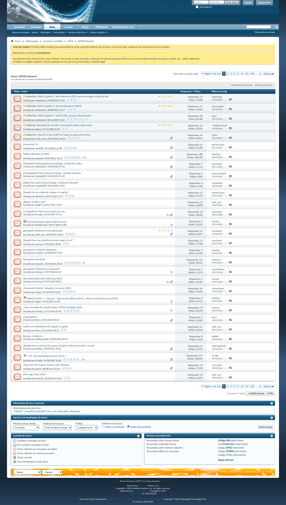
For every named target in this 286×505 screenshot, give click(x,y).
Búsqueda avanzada (265, 32)
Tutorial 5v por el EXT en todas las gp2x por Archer (63, 134)
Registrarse (264, 2)
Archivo (224, 471)
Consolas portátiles (53, 41)
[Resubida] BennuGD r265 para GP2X (42, 278)
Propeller (29, 411)
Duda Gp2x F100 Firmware (53, 221)
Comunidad (58, 32)
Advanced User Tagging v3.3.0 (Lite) (123, 499)
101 (253, 73)
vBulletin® (142, 485)
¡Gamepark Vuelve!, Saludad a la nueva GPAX (47, 288)
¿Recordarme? (204, 7)
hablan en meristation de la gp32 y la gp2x (45, 326)
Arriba (271, 393)
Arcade (69, 27)
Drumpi (39, 214)
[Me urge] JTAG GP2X (34, 374)
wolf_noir (40, 234)
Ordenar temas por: (53, 423)
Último (269, 73)
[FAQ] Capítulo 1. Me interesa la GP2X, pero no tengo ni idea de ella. (73, 96)
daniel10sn (40, 166)
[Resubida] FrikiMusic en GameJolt (41, 268)
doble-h (39, 204)
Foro (52, 27)
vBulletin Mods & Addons (151, 499)
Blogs (85, 27)
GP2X (70, 41)
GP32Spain (101, 27)
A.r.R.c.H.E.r (41, 138)
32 (83, 359)
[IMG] (229, 447)
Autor (24, 91)
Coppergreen (30, 316)
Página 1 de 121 (212, 73)
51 (247, 73)
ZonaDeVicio (211, 471)
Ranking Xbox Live (123, 27)
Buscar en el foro (262, 85)
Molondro (75, 411)
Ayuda (248, 2)
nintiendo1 (40, 100)
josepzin (39, 158)
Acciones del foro (76, 32)
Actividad (19, 27)
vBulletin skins (135, 493)
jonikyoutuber (42, 339)
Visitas (197, 91)
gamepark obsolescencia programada (42, 230)
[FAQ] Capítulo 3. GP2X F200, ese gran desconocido (64, 115)
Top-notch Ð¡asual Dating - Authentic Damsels (54, 182)
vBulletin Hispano (141, 491)
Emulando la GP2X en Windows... (40, 249)
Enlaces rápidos (97, 32)
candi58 (39, 148)
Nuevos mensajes (20, 32)
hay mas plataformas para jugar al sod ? (53, 240)
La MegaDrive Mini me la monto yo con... (44, 211)
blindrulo (39, 196)
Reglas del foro (226, 459)
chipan (38, 292)
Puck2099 (40, 411)
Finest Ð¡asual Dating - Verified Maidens (60, 173)
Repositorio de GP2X (34, 259)
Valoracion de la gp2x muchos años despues (46, 364)
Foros (18, 41)
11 (242, 73)
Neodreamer (41, 224)
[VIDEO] (230, 451)
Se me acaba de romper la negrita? (50, 192)
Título (17, 91)
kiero (37, 319)
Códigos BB (224, 440)
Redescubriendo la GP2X (36, 153)
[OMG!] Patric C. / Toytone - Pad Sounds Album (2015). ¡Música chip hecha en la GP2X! (72, 298)
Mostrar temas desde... (25, 423)
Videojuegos (31, 41)
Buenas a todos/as (33, 335)
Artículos (36, 27)
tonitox (38, 348)
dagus (38, 129)
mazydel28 (40, 176)
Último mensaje (221, 91)
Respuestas (186, 91)
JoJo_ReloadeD (60, 411)
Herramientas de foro (240, 85)
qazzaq (38, 244)
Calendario (45, 32)
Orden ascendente (113, 426)
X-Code (38, 360)
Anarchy (39, 378)
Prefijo (79, 423)
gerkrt (38, 368)
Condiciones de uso (254, 471)
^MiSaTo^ (18, 411)
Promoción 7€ (30, 144)
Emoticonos (228, 443)
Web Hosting (236, 471)
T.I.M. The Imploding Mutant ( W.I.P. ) (46, 355)
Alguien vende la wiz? (34, 201)
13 (84, 157)
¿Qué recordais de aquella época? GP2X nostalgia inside (52, 307)
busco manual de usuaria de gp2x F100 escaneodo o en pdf (63, 345)
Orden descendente (139, 426)
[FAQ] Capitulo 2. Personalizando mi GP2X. (59, 105)
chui (49, 411)
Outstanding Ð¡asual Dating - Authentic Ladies (57, 163)
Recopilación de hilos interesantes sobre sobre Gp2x (64, 125)
